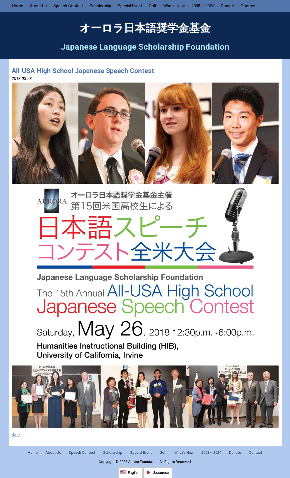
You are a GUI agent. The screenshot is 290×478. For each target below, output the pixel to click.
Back (16, 434)
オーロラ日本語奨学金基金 (145, 28)
